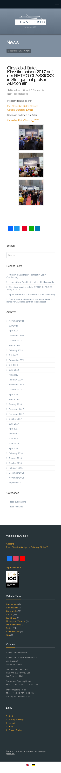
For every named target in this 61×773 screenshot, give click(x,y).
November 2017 (16, 414)
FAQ (11, 726)
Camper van (12, 604)
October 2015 (15, 463)
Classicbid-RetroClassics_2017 (23, 120)
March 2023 (14, 345)
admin (17, 90)
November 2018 (16, 384)
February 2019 (16, 379)
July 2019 (13, 365)
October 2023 (15, 340)
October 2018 (15, 389)
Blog (11, 716)
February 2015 (16, 468)
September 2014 (17, 482)
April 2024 (14, 330)
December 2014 (16, 473)
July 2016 (13, 438)
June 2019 (14, 370)
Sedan (9, 628)
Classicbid (12, 51)
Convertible (11, 611)
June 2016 (14, 443)
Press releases (20, 93)
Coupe (9, 614)
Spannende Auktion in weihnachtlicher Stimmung (32, 294)
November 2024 (16, 321)
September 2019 (17, 360)
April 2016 (14, 448)
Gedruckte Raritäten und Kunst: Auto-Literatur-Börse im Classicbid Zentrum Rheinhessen (30, 300)
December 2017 (16, 409)
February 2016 (16, 453)
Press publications (17, 502)
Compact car (12, 607)
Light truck (11, 618)
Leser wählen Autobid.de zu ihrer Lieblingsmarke (31, 282)
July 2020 (13, 355)
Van (8, 635)
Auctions (10, 544)
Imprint (12, 723)
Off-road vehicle (13, 624)
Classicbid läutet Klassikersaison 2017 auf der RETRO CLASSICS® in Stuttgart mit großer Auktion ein (30, 75)
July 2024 (13, 326)
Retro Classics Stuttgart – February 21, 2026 (27, 547)
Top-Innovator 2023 (15, 567)
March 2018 (14, 399)
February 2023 (16, 350)
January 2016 (15, 458)
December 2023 (16, 335)
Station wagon (13, 631)
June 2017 (14, 424)
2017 (21, 51)
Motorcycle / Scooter (16, 621)
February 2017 (16, 433)
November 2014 (16, 478)
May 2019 (13, 375)
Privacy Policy (15, 730)
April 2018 (14, 394)
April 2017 (14, 429)
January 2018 (15, 404)
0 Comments (37, 90)
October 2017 (15, 419)
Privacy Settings (16, 719)
